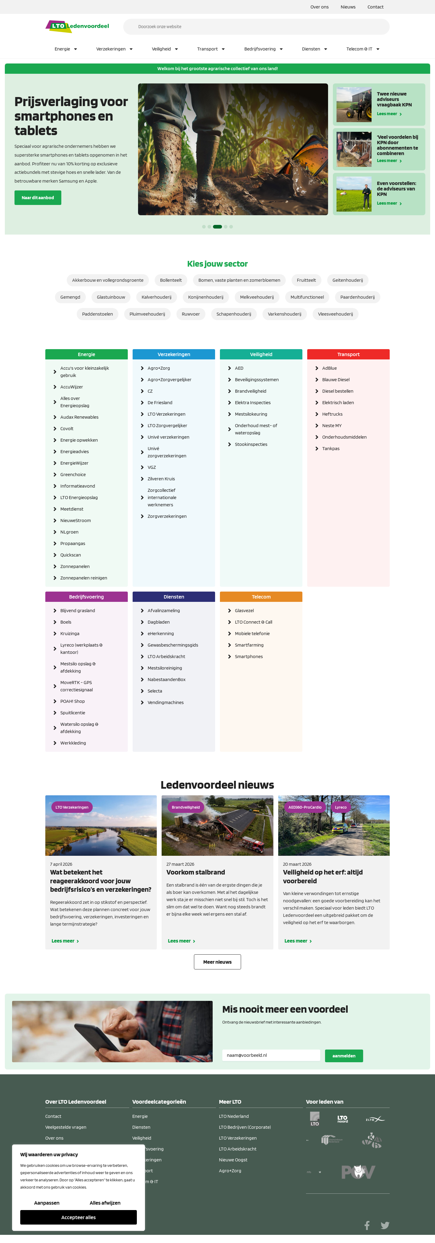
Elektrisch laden (338, 402)
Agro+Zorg (159, 368)
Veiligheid (165, 49)
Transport (211, 49)
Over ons (320, 7)
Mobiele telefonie (252, 633)
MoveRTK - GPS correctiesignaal (76, 686)
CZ (150, 391)
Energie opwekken (79, 440)
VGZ (152, 467)
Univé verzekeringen (168, 437)
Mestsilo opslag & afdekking (78, 667)
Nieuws (348, 7)
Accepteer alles (78, 1217)
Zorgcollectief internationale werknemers (162, 497)
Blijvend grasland (77, 610)
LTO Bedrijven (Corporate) (245, 1127)
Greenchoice (73, 474)
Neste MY (332, 425)
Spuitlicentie (72, 713)
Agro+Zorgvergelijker (170, 379)
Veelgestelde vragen (65, 1127)
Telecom (261, 596)
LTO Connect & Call (253, 622)
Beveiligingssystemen (257, 379)
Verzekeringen (115, 49)
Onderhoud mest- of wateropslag (256, 429)
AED (239, 368)
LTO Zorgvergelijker (167, 425)
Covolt (66, 428)
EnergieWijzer (74, 463)
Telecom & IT (363, 49)
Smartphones (249, 656)
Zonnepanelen (75, 566)
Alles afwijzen (105, 1202)
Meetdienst (71, 509)
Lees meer (387, 113)
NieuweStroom (75, 520)
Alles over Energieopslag (74, 401)
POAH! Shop (72, 701)
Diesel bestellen (337, 391)
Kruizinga (69, 633)
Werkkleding (73, 743)
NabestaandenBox (166, 679)
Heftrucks (332, 414)
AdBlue (329, 368)
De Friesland (160, 402)
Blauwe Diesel (336, 379)
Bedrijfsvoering (264, 49)
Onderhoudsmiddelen (344, 437)
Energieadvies (74, 451)
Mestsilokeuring (251, 414)
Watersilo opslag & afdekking (79, 727)
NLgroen (69, 532)
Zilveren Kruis (161, 479)
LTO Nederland (234, 1116)
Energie (66, 49)
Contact (376, 7)
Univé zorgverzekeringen (167, 452)
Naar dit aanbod (38, 197)
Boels (65, 622)
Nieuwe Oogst (233, 1160)
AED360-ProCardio (305, 807)
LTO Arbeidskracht (166, 656)
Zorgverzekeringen (167, 516)
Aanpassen (47, 1202)
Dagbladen (159, 622)
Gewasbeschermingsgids (172, 645)
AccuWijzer (71, 387)
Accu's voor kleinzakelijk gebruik (84, 371)
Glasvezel (244, 610)
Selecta (155, 691)
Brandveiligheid (250, 391)
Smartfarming (249, 645)
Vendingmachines (166, 702)
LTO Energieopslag (79, 497)
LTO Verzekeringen (166, 414)
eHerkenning (161, 633)
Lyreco (341, 807)
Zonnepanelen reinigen (83, 578)
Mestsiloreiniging (165, 668)
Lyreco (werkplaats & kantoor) (81, 648)
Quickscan (70, 555)
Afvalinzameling (164, 610)
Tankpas (331, 448)
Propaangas (72, 543)
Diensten (315, 49)
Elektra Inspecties (253, 402)
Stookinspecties (251, 444)
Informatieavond (77, 486)
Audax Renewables (79, 417)
